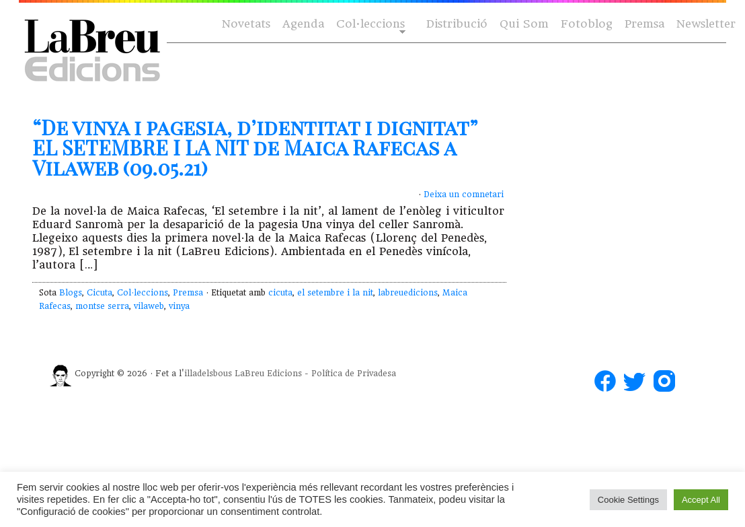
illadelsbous (208, 373)
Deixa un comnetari (464, 194)
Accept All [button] (701, 500)
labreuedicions (408, 292)
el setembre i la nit (335, 292)
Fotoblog (587, 23)
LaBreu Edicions (268, 373)
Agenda (303, 23)
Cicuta (99, 292)
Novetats (246, 23)
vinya (179, 306)
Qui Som (524, 23)
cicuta (280, 292)
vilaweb (149, 306)
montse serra (102, 306)
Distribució (456, 23)
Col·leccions (369, 24)
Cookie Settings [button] (628, 500)
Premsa (644, 23)
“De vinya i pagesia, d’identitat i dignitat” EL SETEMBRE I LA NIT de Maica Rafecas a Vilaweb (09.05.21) (254, 147)
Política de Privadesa (353, 373)
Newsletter (706, 23)
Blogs (70, 292)
